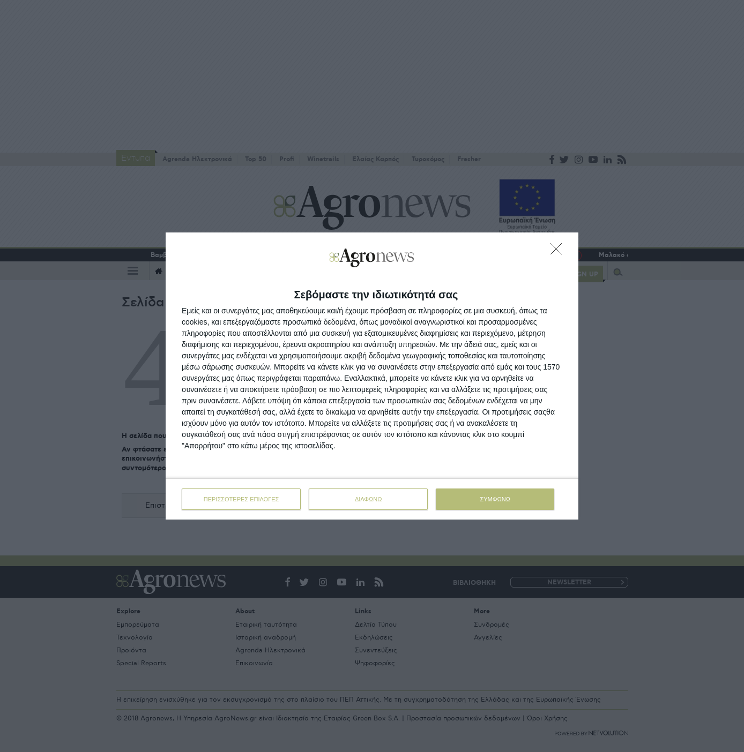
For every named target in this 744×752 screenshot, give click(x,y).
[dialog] (372, 376)
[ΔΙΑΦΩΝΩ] (559, 251)
